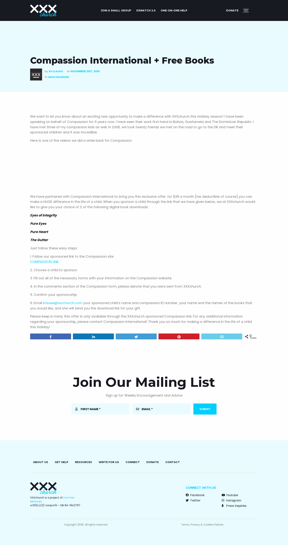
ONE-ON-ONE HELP (174, 10)
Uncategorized (58, 77)
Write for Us (109, 462)
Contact (172, 462)
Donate (232, 10)
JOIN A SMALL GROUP (116, 10)
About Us (40, 462)
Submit (204, 409)
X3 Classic (56, 71)
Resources (83, 462)
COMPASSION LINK (44, 261)
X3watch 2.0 (146, 10)
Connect (133, 462)
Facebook (195, 495)
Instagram (231, 500)
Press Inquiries (234, 505)
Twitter (193, 500)
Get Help (61, 462)
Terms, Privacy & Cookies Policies (202, 524)
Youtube (230, 495)
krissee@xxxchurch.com (62, 303)
